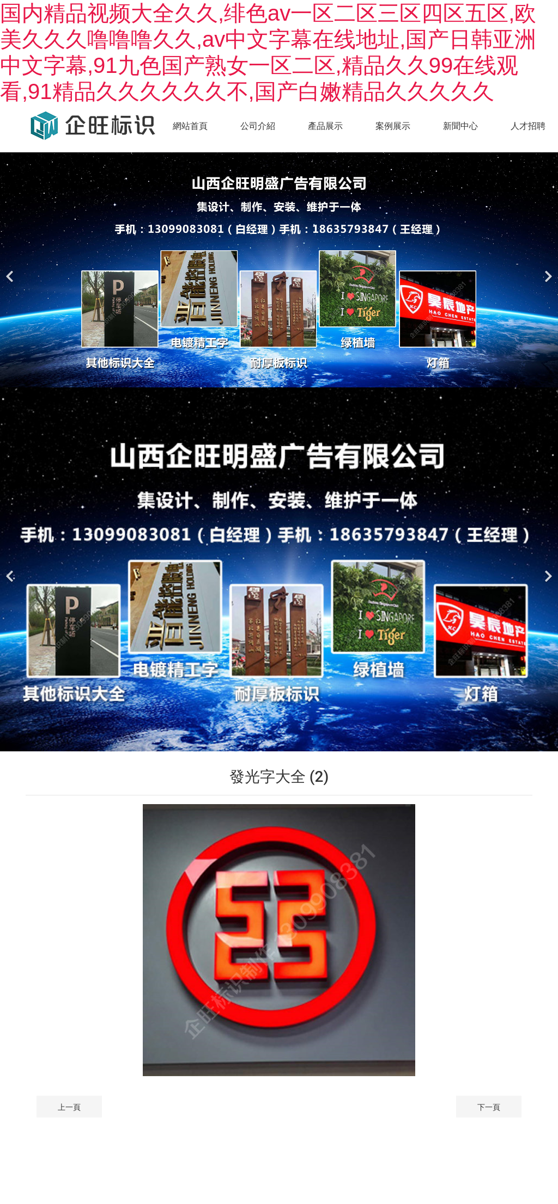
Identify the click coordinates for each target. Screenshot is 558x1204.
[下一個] (547, 269)
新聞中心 (460, 126)
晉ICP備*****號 (305, 1150)
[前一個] (11, 269)
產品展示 (325, 126)
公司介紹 (257, 126)
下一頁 (488, 1107)
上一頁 (69, 1107)
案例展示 (392, 126)
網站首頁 (190, 126)
